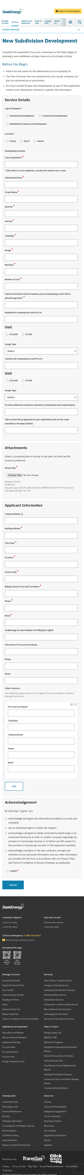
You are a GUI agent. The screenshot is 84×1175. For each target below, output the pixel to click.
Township (9, 236)
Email (7, 615)
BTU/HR (14, 334)
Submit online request (53, 922)
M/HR (29, 334)
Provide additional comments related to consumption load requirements (40, 405)
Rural (26, 141)
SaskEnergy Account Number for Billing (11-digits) (29, 630)
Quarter (9, 206)
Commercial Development (54, 116)
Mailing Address (12, 528)
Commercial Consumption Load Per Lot (23, 358)
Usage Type (10, 344)
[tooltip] (22, 514)
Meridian (9, 265)
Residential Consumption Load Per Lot (23, 312)
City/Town (10, 543)
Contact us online (9, 922)
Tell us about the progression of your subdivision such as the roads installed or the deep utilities (37, 421)
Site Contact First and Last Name (21, 644)
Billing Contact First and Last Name (22, 586)
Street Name (11, 192)
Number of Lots (12, 279)
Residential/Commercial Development (28, 124)
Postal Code (11, 572)
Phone (8, 601)
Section (8, 221)
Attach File (10, 468)
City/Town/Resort (13, 157)
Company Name (14, 514)
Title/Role (13, 720)
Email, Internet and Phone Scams (20, 940)
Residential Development (22, 116)
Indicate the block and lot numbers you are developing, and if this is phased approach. (38, 296)
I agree (13, 871)
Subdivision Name (13, 177)
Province (9, 557)
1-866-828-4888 (51, 927)
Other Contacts (12, 688)
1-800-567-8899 (9, 927)
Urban (13, 141)
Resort (41, 141)
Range (8, 250)
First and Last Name (17, 706)
